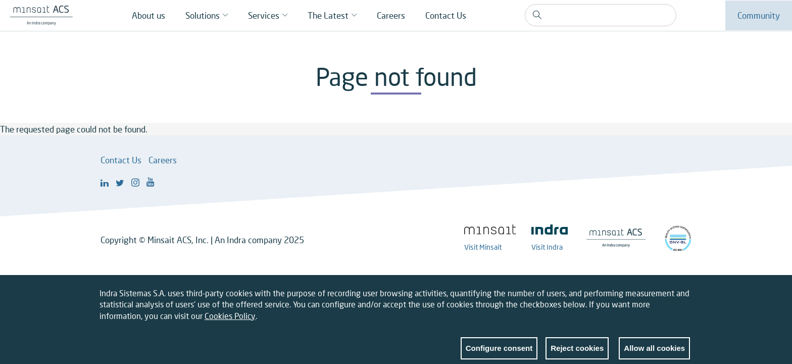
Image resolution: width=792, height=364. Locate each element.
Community (758, 15)
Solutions (202, 15)
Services (263, 15)
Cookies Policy (230, 320)
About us (148, 15)
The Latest (328, 15)
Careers (391, 15)
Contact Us (445, 15)
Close (682, 300)
